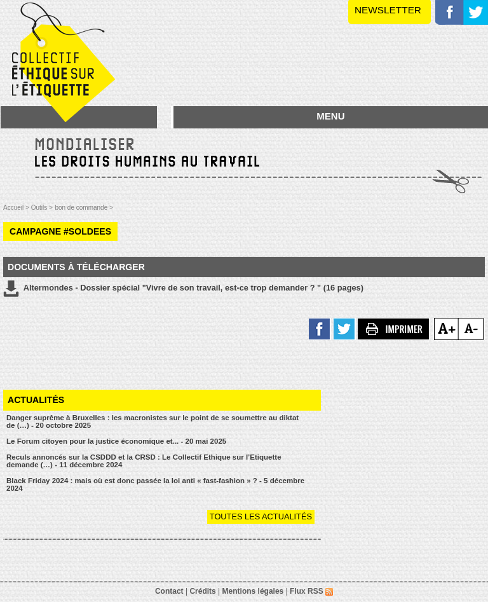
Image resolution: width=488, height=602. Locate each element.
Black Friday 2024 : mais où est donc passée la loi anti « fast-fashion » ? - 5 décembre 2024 (155, 485)
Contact (169, 591)
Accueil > (17, 207)
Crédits (202, 591)
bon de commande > (83, 207)
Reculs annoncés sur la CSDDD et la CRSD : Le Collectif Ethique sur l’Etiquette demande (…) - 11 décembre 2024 (143, 461)
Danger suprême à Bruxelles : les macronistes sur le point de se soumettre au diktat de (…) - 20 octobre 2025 (152, 422)
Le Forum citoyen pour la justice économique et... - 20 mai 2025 (116, 441)
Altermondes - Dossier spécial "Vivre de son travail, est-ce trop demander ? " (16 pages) (183, 288)
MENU (330, 116)
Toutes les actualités (261, 516)
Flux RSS (311, 591)
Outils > (42, 207)
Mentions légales (253, 591)
